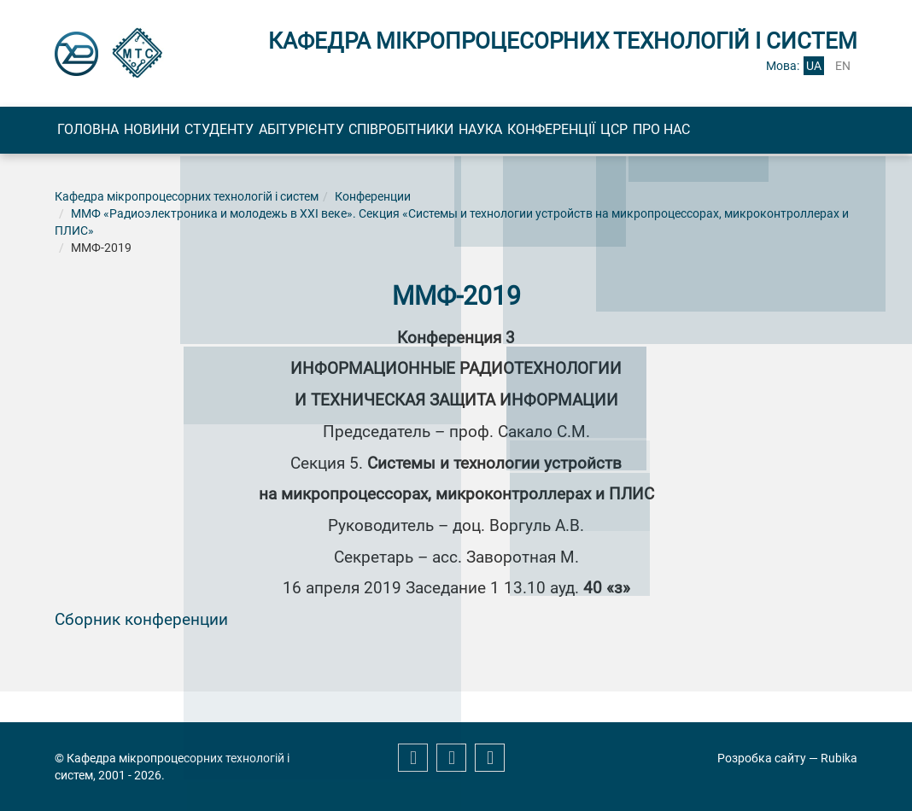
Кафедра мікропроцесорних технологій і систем (187, 257)
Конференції (774, 133)
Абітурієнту (421, 133)
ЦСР (88, 186)
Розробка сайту (761, 758)
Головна (105, 133)
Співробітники (555, 133)
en (843, 66)
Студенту (304, 133)
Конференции (373, 257)
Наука (669, 133)
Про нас (169, 186)
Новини (203, 133)
